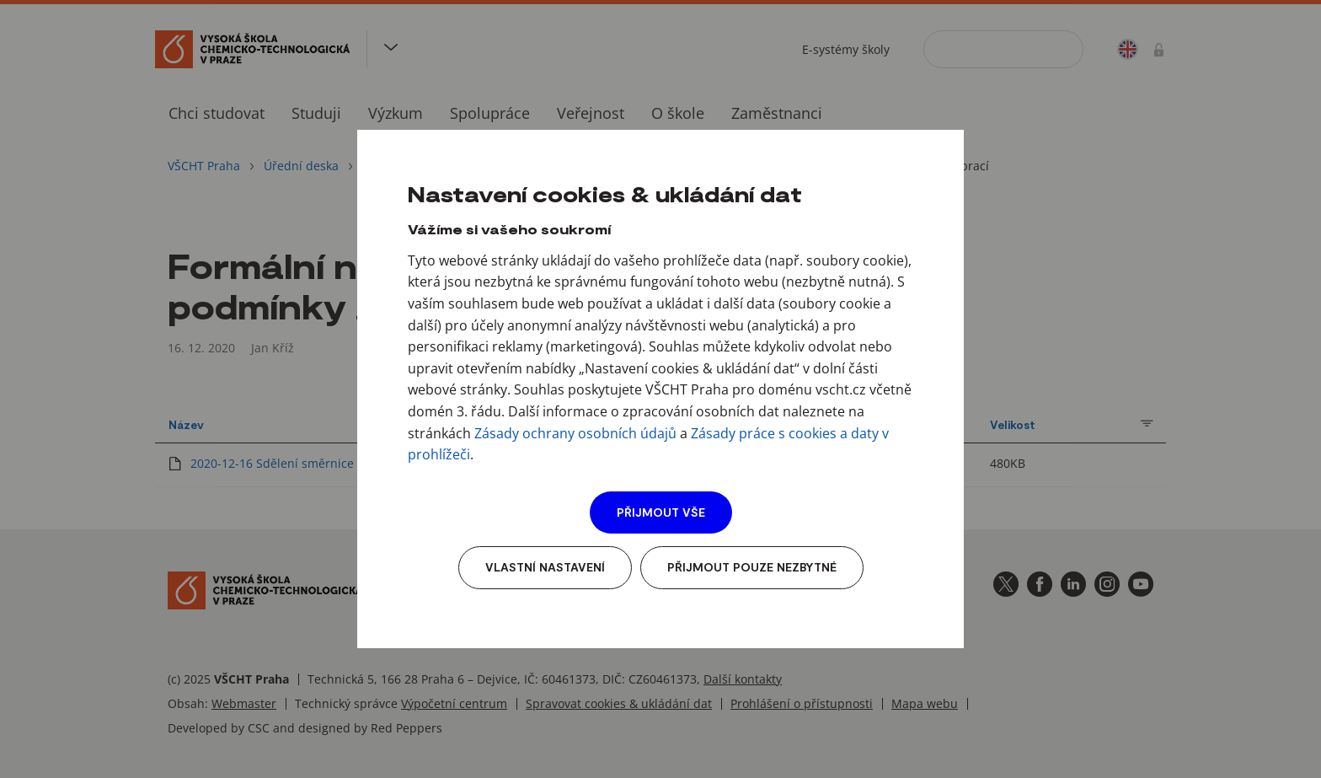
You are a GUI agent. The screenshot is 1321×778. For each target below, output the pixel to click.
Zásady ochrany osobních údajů (575, 433)
